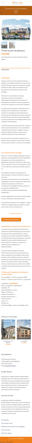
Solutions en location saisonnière (16, 8)
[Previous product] (16, 11)
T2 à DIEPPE (23, 341)
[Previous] (1, 333)
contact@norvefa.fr (10, 366)
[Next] (31, 333)
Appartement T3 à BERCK (8, 341)
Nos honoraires (5, 430)
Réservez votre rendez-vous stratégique (13, 426)
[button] (2, 3)
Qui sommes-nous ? (7, 423)
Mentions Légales (6, 433)
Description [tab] (5, 69)
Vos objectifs (5, 420)
